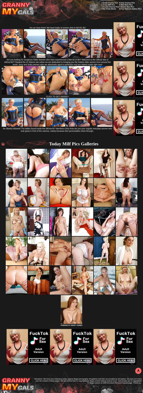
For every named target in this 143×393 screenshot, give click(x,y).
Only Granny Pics (128, 3)
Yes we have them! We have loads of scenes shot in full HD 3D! (57, 28)
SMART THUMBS (76, 325)
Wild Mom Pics (127, 5)
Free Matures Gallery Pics (131, 9)
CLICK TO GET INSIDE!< (57, 96)
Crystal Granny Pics (111, 7)
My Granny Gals (17, 8)
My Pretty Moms (109, 9)
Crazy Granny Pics (110, 3)
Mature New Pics (127, 7)
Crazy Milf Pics (109, 5)
